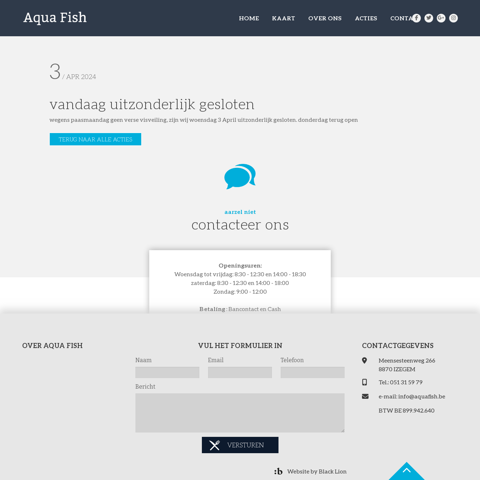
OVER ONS (325, 18)
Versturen (245, 445)
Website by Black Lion (317, 471)
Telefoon (292, 360)
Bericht (145, 386)
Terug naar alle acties (95, 139)
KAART (283, 18)
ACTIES (366, 18)
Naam (143, 360)
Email (216, 360)
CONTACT (405, 18)
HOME (249, 18)
